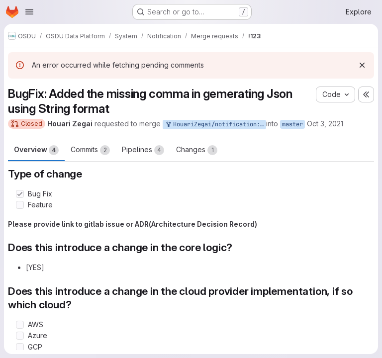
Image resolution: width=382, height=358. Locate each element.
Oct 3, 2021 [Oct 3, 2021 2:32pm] (325, 123)
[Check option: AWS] (20, 325)
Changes (196, 150)
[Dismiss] (362, 65)
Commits (90, 150)
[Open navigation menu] (29, 12)
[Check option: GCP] (20, 347)
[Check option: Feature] (20, 205)
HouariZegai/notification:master (215, 124)
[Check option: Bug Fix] (20, 194)
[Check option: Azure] (20, 336)
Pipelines (143, 150)
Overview (36, 150)
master (292, 124)
